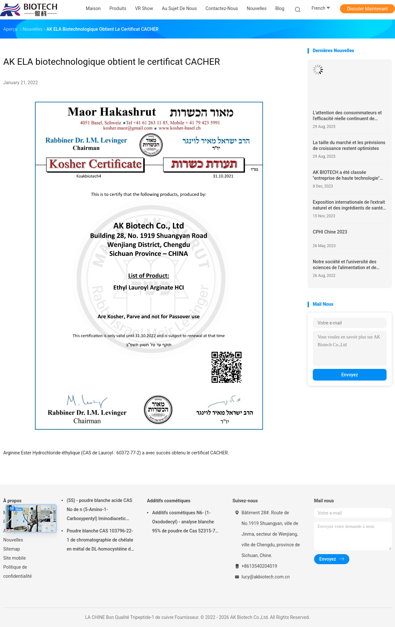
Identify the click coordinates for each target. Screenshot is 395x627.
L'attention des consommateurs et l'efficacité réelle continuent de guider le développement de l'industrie (347, 115)
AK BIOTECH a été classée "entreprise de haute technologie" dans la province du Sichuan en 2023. (346, 175)
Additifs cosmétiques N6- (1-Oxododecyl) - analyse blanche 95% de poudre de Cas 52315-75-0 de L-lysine (185, 522)
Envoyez (349, 374)
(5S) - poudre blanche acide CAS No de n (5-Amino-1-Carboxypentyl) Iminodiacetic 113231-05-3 (99, 510)
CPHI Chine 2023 (330, 231)
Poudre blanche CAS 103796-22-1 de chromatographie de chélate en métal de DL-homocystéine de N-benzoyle (100, 540)
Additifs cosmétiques (168, 500)
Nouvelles (13, 539)
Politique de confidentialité (17, 571)
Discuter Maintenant (367, 8)
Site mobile (14, 558)
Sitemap (11, 549)
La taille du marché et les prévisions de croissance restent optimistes (349, 145)
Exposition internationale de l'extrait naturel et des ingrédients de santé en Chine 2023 (349, 205)
